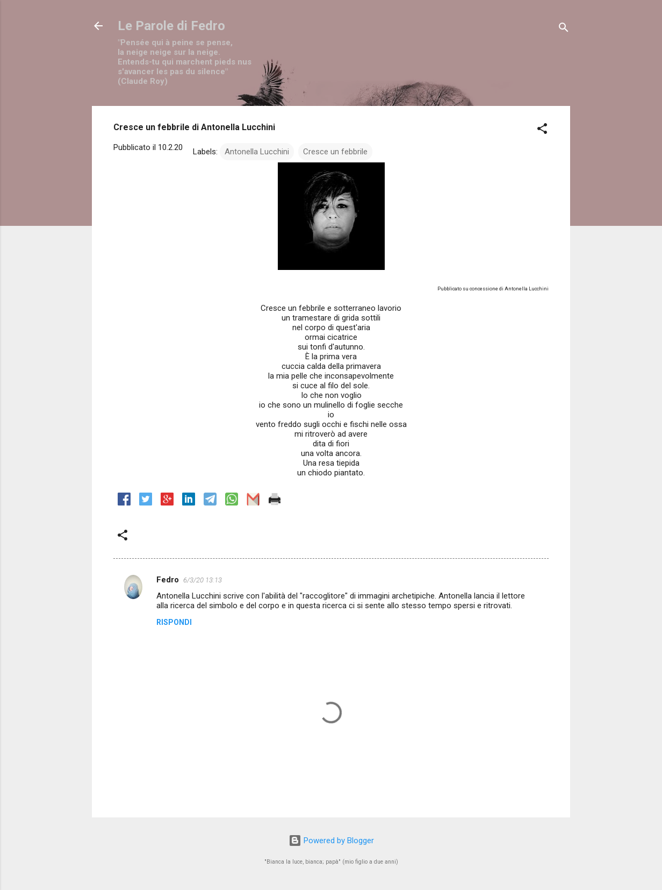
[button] (542, 130)
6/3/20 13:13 (202, 580)
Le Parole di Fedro (171, 25)
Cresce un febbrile (335, 151)
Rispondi (174, 622)
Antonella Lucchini (257, 151)
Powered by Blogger (331, 840)
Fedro (167, 580)
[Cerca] (563, 29)
